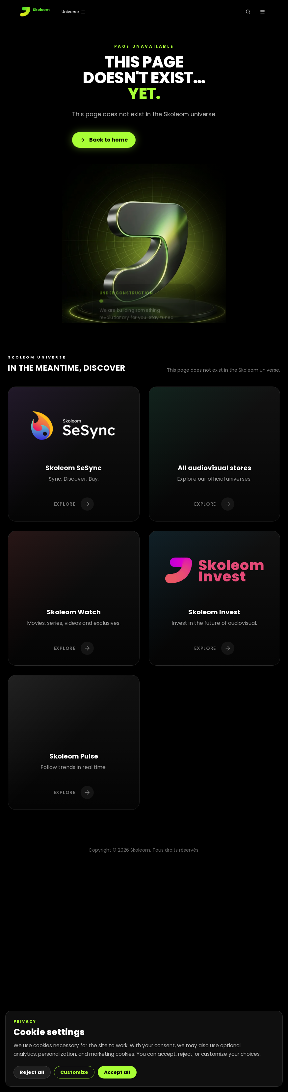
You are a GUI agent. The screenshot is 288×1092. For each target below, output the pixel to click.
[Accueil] (35, 12)
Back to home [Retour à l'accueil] (104, 140)
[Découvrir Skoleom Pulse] (74, 742)
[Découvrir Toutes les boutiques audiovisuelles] (214, 453)
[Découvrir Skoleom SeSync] (74, 453)
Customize (74, 1072)
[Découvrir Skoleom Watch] (74, 598)
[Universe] (73, 12)
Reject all (32, 1072)
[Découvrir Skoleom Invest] (214, 598)
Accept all (117, 1072)
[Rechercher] (248, 12)
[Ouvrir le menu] (262, 12)
